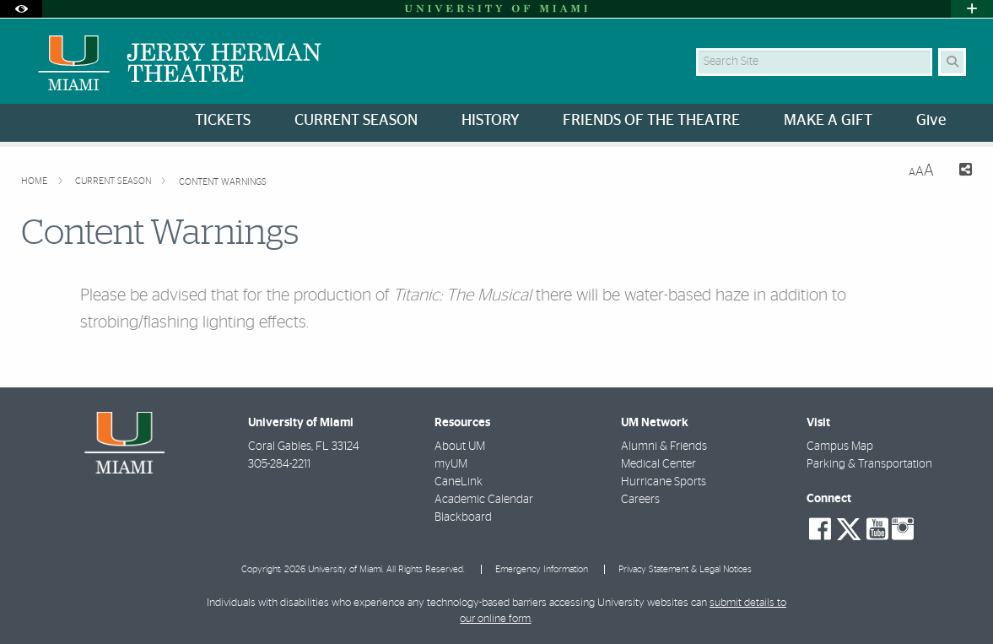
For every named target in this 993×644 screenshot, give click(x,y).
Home (35, 181)
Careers (640, 500)
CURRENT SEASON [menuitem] (356, 120)
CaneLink (458, 482)
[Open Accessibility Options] (21, 9)
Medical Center (658, 464)
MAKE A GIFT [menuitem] (828, 120)
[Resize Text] (921, 171)
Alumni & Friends (664, 446)
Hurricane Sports (663, 482)
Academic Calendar (483, 500)
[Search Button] (952, 62)
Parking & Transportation (869, 464)
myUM (450, 464)
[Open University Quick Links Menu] (972, 9)
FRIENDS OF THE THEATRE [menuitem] (651, 120)
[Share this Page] (959, 172)
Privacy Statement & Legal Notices (685, 569)
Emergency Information (541, 569)
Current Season (114, 181)
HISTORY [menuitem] (490, 120)
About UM (459, 446)
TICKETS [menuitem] (223, 120)
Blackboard (463, 517)
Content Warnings (223, 182)
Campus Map (840, 446)
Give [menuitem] (931, 120)
